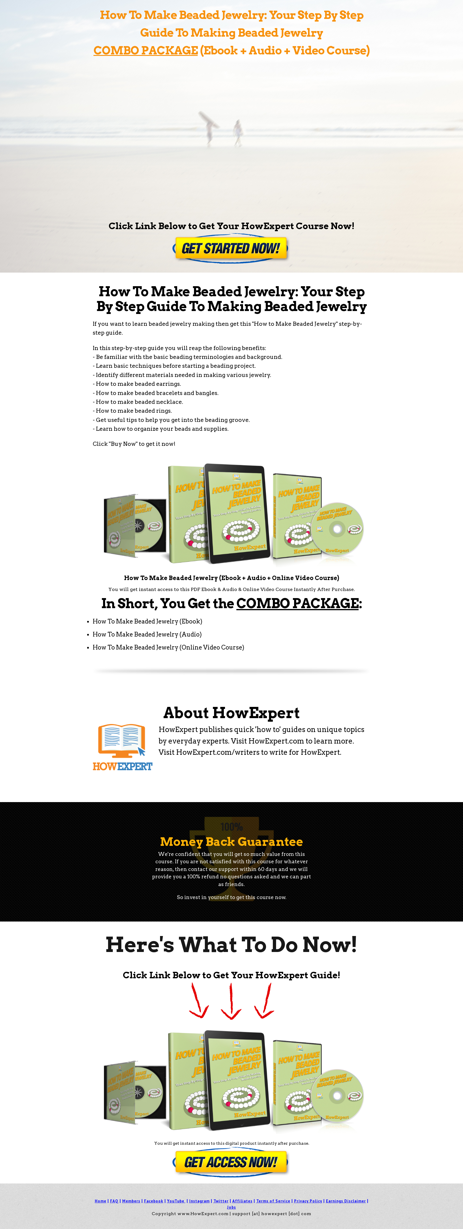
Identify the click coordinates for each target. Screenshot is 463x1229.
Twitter (221, 1201)
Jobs (231, 1207)
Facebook (153, 1201)
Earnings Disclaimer (346, 1201)
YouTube (175, 1201)
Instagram (199, 1201)
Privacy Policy (308, 1201)
